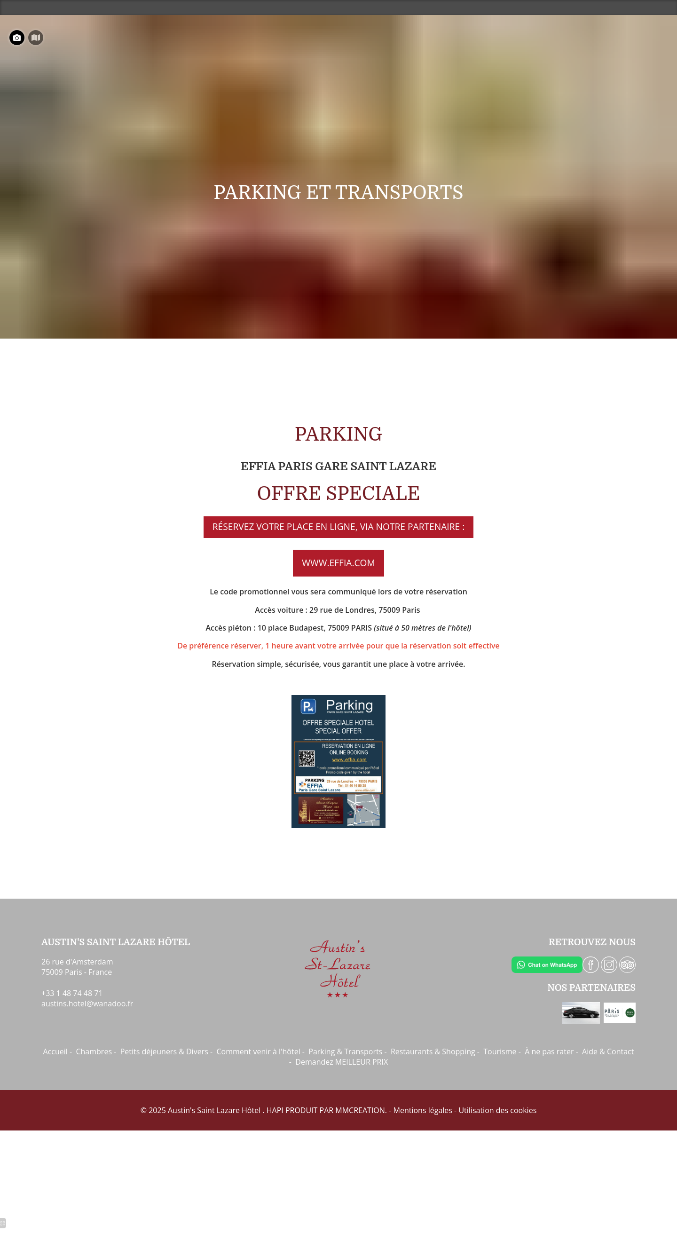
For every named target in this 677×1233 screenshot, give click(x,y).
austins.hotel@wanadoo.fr (87, 1003)
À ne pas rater (549, 1051)
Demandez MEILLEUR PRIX (341, 1062)
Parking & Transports (345, 1051)
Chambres (94, 1051)
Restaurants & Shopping (433, 1051)
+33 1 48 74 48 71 (72, 993)
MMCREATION (360, 1110)
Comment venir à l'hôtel (258, 1051)
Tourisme (499, 1051)
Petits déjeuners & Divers (164, 1051)
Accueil (55, 1051)
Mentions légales (423, 1110)
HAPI (275, 1110)
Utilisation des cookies (497, 1110)
